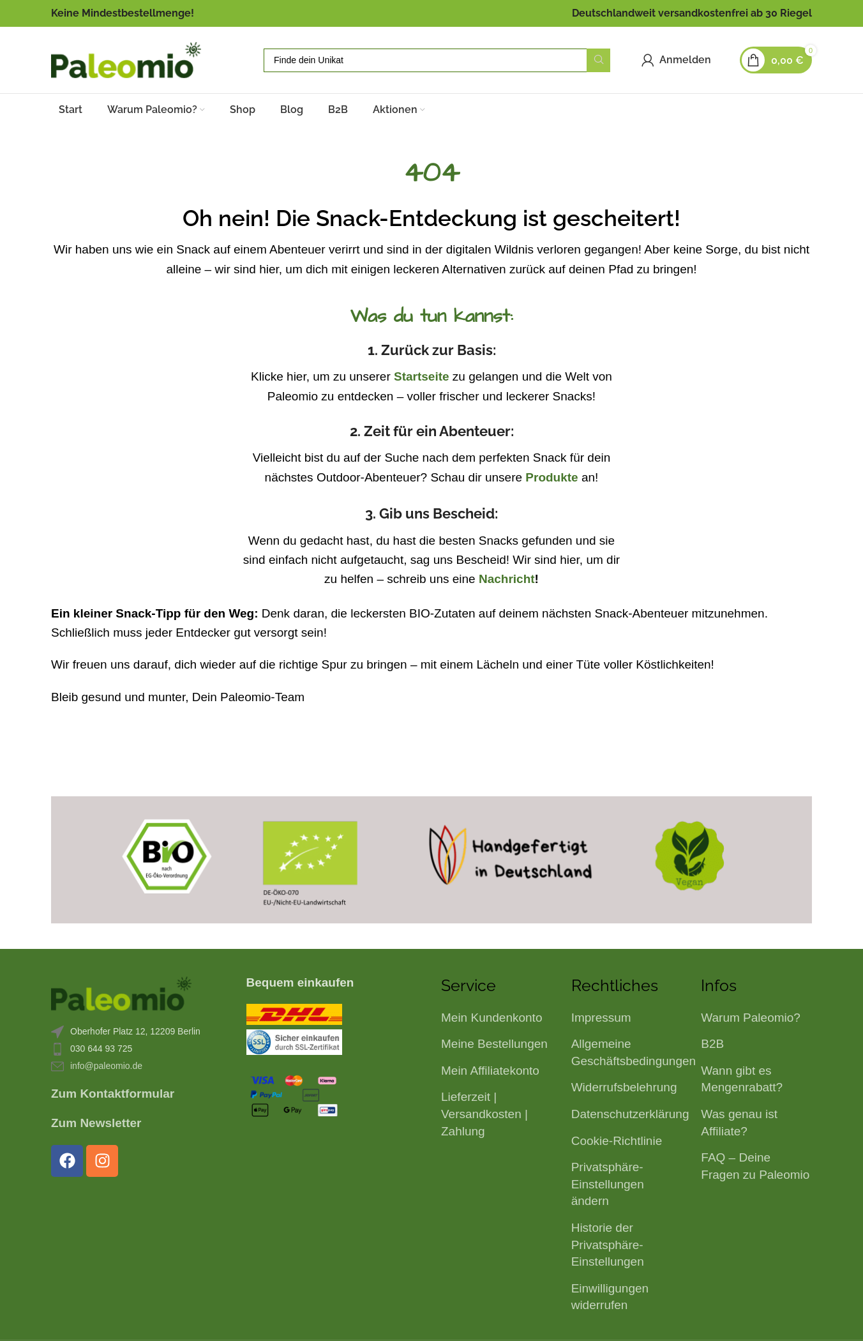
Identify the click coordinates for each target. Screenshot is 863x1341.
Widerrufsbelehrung (624, 1087)
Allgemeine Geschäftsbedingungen (633, 1052)
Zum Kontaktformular (112, 1093)
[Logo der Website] (126, 59)
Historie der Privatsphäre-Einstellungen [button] (607, 1244)
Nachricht (507, 579)
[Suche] (437, 60)
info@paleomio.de (106, 1066)
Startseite (421, 376)
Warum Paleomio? (750, 1017)
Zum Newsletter (96, 1123)
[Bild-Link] (121, 992)
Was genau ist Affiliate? (739, 1122)
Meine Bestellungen (494, 1043)
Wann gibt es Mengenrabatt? (742, 1079)
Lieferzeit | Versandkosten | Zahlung (484, 1113)
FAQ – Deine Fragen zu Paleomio (755, 1166)
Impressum (601, 1017)
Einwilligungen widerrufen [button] (610, 1297)
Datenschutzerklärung (630, 1114)
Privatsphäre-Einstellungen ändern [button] (607, 1184)
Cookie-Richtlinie (617, 1141)
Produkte (551, 477)
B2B (712, 1043)
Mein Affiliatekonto (490, 1070)
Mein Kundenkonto (491, 1017)
